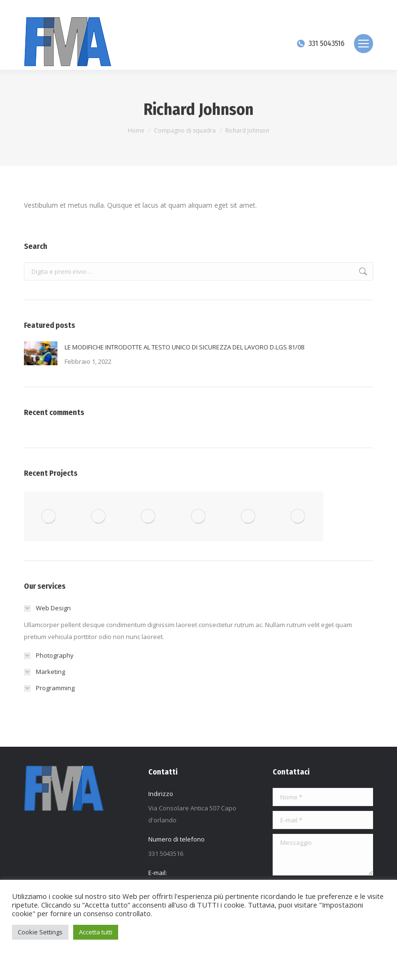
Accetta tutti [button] (95, 932)
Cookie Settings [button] (40, 932)
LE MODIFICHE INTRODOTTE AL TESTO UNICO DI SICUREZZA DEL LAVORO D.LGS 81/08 (184, 347)
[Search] (340, 8)
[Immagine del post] (40, 353)
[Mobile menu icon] (363, 43)
